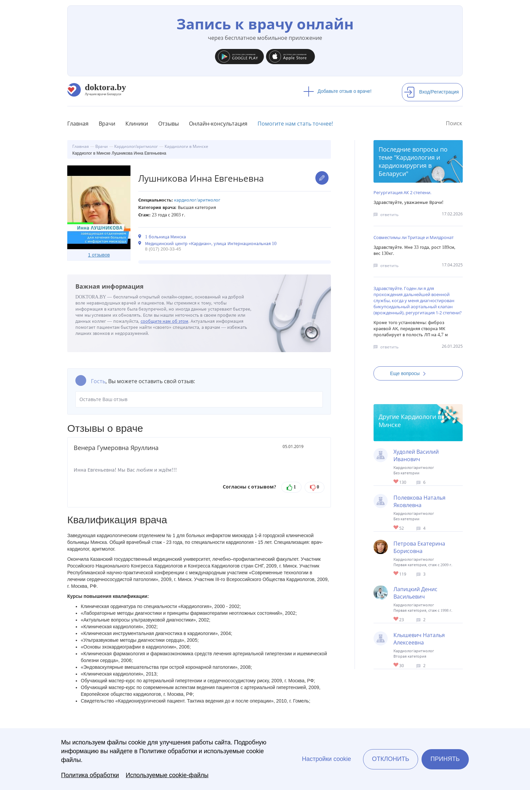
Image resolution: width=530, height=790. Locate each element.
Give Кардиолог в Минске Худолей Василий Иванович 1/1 (396, 481)
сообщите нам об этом (165, 321)
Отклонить (390, 759)
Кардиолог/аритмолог (197, 200)
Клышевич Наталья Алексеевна (419, 638)
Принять (445, 759)
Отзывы (168, 123)
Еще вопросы (410, 373)
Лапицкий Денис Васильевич (415, 592)
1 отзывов (99, 255)
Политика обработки (90, 775)
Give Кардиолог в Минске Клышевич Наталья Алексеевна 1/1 (396, 665)
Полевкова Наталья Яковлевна (419, 501)
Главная (78, 123)
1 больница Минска (165, 236)
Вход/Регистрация (431, 92)
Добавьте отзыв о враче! (337, 91)
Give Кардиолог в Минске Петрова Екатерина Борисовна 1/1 (396, 573)
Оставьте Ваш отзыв (199, 399)
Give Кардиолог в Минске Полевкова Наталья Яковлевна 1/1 (396, 527)
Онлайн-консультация (218, 123)
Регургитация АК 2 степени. (402, 192)
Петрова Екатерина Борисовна (419, 547)
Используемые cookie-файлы (167, 775)
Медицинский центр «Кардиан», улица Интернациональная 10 (210, 243)
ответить (389, 214)
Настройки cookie (326, 759)
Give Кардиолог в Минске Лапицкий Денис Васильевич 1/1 (396, 619)
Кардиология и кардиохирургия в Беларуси (409, 165)
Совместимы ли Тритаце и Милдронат (414, 237)
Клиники (136, 123)
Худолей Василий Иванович (416, 455)
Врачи (107, 123)
